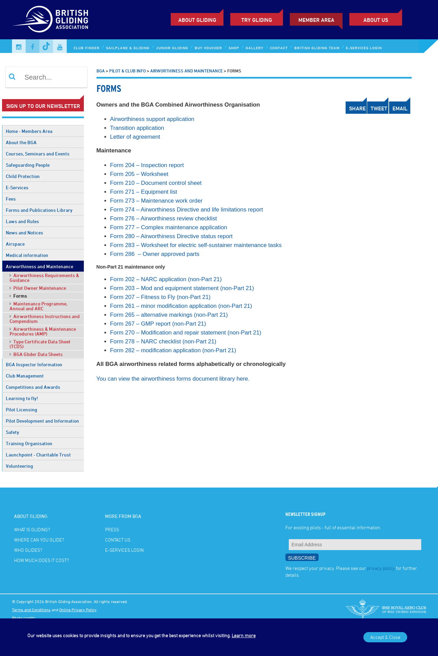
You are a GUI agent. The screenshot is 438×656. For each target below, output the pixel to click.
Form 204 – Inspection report (147, 165)
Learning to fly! (22, 398)
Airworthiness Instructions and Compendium (45, 318)
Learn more (244, 635)
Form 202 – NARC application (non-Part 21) (166, 279)
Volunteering (19, 466)
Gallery (254, 47)
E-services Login (364, 47)
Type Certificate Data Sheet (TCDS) (40, 344)
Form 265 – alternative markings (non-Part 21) (169, 315)
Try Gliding (256, 20)
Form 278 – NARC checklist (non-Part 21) (163, 341)
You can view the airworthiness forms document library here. (173, 378)
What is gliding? (32, 529)
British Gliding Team (316, 47)
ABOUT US (375, 20)
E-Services (17, 187)
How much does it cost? (41, 560)
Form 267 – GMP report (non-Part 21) (158, 323)
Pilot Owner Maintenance (38, 288)
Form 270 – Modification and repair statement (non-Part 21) (185, 332)
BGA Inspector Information (34, 364)
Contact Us (117, 540)
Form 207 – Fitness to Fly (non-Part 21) (160, 297)
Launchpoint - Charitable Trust (38, 454)
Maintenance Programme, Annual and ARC (38, 306)
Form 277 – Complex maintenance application (168, 227)
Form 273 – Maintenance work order (156, 200)
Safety (12, 432)
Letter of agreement (136, 137)
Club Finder (87, 47)
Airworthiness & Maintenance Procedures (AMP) (43, 331)
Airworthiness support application (152, 119)
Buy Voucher (208, 47)
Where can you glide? (39, 540)
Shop (234, 47)
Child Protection (23, 176)
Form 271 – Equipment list (143, 192)
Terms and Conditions (31, 609)
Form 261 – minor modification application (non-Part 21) (181, 306)
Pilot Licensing (21, 409)
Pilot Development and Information (42, 421)
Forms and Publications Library (39, 210)
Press (112, 529)
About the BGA (21, 142)
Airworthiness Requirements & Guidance (44, 277)
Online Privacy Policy (77, 609)
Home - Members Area (29, 131)
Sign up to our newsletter (43, 106)
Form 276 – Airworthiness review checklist (163, 218)
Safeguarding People (28, 165)
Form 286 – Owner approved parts (154, 254)
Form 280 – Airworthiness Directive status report (171, 236)
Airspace (15, 244)
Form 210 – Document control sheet (156, 183)
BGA (100, 70)
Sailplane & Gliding (128, 47)
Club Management (25, 376)
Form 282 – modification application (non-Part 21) (173, 350)
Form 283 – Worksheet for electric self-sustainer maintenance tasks (196, 245)
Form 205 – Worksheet (139, 174)
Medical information (27, 255)
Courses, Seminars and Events (37, 153)
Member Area (316, 20)
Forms (18, 296)
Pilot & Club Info (127, 70)
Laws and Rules (22, 221)
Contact (279, 47)
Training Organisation (29, 443)
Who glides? (28, 550)
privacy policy (381, 568)
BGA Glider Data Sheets (36, 354)
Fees (11, 199)
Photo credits (24, 617)
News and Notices (24, 232)
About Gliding (197, 20)
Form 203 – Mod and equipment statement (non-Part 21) (182, 288)
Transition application (137, 128)
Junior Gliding (172, 47)
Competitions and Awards (33, 387)
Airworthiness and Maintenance (39, 266)
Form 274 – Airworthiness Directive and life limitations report (186, 209)
